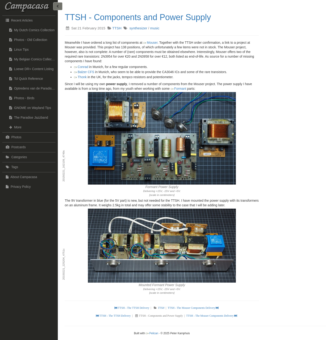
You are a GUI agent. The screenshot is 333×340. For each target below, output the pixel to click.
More (15, 127)
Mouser (152, 42)
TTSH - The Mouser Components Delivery (193, 307)
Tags (11, 167)
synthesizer (138, 28)
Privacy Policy (18, 186)
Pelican (153, 333)
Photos (13, 137)
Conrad (83, 67)
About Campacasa (21, 177)
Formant (180, 88)
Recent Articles (19, 20)
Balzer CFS (86, 72)
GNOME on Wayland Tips (30, 108)
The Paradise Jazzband (28, 117)
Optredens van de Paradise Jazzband (33, 88)
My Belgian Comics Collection (33, 59)
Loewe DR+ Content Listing (31, 69)
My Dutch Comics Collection (32, 30)
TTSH (117, 28)
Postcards (15, 147)
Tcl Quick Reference (26, 78)
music (154, 28)
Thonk (82, 77)
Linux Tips (19, 49)
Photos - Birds (21, 98)
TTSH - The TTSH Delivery (132, 307)
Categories (16, 157)
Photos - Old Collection (28, 40)
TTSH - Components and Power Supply (138, 17)
